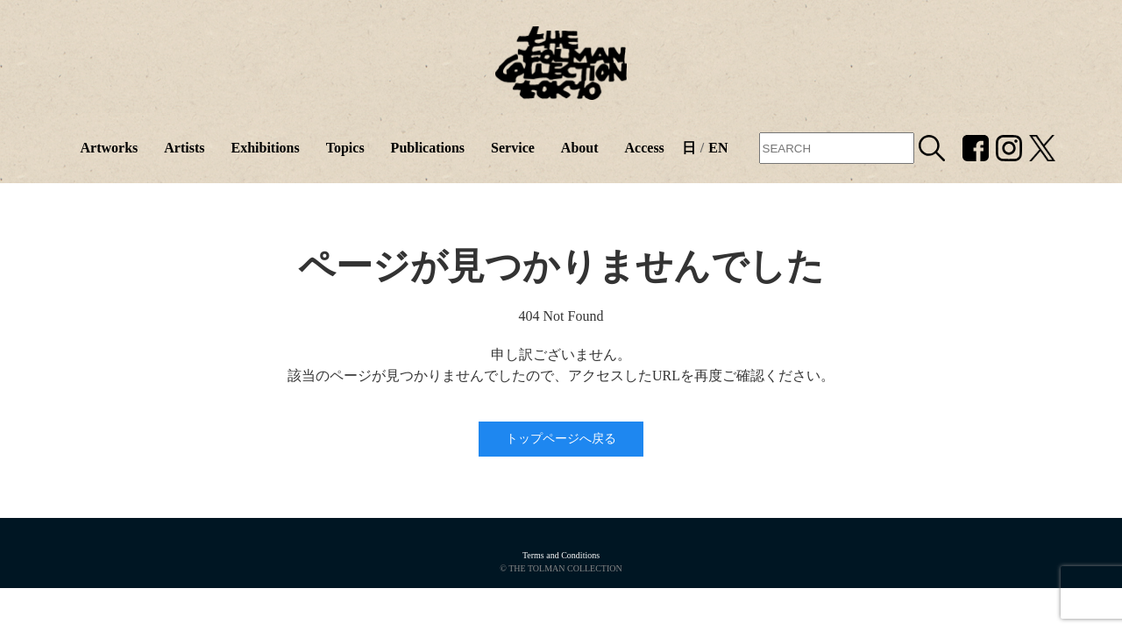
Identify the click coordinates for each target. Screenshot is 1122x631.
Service (513, 147)
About (580, 147)
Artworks (109, 147)
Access (644, 147)
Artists (184, 147)
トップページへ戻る (561, 438)
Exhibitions (265, 147)
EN (718, 147)
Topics (345, 147)
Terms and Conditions (561, 555)
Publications (428, 147)
